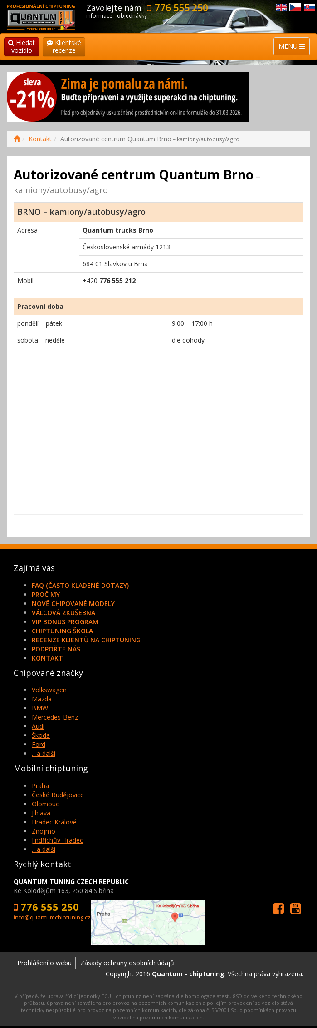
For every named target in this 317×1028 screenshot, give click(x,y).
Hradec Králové (54, 822)
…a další (43, 753)
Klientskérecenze (64, 46)
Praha (40, 785)
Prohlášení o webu (44, 962)
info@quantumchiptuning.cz (52, 917)
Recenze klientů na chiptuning (86, 640)
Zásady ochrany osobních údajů (127, 962)
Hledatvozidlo (21, 46)
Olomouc (45, 804)
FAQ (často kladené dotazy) (80, 585)
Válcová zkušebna (63, 612)
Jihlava (41, 813)
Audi (38, 726)
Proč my (46, 594)
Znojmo (43, 831)
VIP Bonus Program (65, 621)
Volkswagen (49, 689)
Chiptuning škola (62, 630)
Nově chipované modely (73, 603)
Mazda (42, 699)
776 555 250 (181, 7)
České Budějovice (58, 794)
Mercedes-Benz (55, 717)
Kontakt (40, 138)
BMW (40, 708)
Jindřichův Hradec (57, 840)
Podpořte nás (56, 649)
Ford (38, 744)
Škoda (41, 735)
